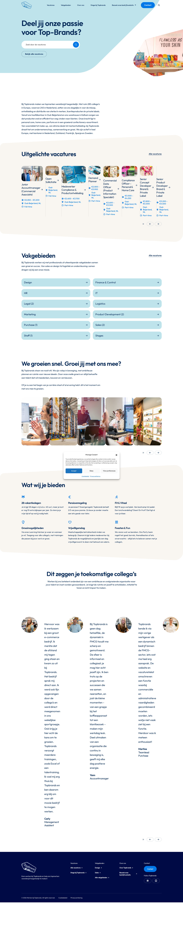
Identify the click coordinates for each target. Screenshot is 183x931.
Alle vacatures (155, 154)
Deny (91, 471)
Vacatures (50, 5)
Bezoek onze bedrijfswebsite (124, 5)
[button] (116, 455)
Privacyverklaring (95, 476)
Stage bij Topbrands (98, 5)
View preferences (109, 471)
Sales (98, 873)
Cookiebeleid (85, 476)
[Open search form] (159, 5)
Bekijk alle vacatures (34, 54)
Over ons (80, 5)
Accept (73, 471)
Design (98, 868)
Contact (147, 5)
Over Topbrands (126, 868)
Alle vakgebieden (102, 877)
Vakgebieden (66, 5)
